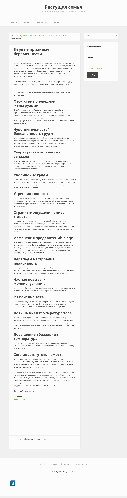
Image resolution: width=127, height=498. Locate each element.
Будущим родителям (28, 35)
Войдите (18, 439)
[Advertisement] (45, 416)
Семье (27, 21)
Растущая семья (63, 7)
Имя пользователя (95, 46)
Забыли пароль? (95, 68)
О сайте (43, 464)
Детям (57, 21)
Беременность (44, 35)
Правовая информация (60, 464)
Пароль (91, 57)
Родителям (42, 21)
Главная (15, 22)
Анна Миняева (19, 399)
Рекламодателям (80, 464)
